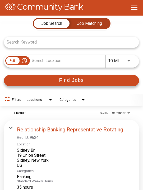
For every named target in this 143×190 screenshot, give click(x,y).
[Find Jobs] (71, 80)
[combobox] (69, 42)
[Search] (71, 80)
